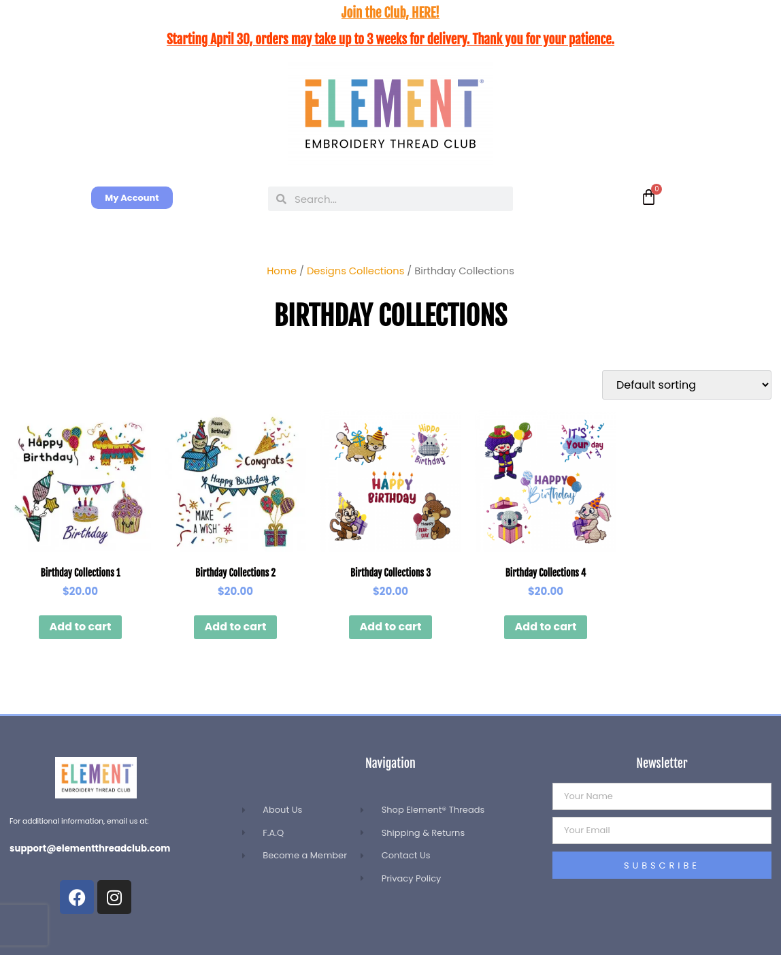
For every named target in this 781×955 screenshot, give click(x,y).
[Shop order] (686, 385)
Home (282, 271)
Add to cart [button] (81, 626)
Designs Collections (355, 271)
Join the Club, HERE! (390, 13)
